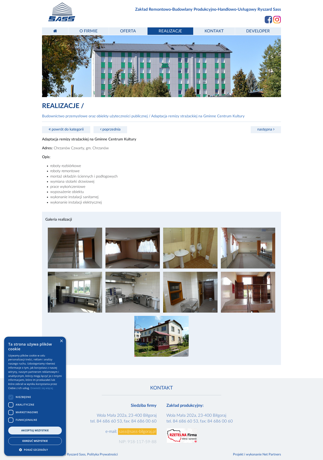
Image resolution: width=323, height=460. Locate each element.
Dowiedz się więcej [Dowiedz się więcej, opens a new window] (41, 388)
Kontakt (214, 31)
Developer (258, 31)
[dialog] (35, 396)
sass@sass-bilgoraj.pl (137, 431)
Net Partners (271, 454)
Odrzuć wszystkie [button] (35, 441)
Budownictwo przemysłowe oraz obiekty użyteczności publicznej (95, 116)
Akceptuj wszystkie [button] (35, 430)
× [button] (61, 341)
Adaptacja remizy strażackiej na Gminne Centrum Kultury (198, 116)
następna (265, 129)
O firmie (89, 31)
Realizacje (170, 31)
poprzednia (110, 129)
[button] (35, 450)
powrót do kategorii (66, 129)
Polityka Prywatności (102, 454)
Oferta (128, 31)
